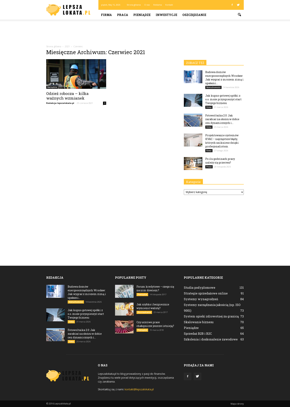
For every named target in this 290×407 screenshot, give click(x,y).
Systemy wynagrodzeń (201, 299)
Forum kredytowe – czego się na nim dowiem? (155, 288)
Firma (106, 15)
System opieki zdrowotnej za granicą (211, 316)
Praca (122, 15)
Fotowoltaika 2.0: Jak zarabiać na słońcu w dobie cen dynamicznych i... (222, 119)
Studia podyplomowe (199, 287)
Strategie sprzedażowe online (206, 293)
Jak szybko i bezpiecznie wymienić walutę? (152, 306)
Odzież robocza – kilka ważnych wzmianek (67, 96)
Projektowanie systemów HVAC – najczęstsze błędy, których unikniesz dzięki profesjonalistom (222, 141)
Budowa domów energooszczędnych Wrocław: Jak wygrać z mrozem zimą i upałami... (224, 77)
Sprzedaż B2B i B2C (198, 333)
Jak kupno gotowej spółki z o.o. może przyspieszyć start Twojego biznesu (223, 99)
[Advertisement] (145, 32)
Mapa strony (237, 403)
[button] (239, 14)
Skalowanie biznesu (199, 322)
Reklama (157, 4)
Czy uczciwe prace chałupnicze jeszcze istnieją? (155, 324)
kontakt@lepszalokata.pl (139, 389)
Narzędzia (52, 87)
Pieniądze (142, 15)
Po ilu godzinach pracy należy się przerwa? (220, 160)
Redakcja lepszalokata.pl (60, 103)
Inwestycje (166, 15)
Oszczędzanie (194, 15)
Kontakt (169, 4)
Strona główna (134, 4)
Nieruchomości (213, 87)
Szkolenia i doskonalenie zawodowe (211, 339)
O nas (147, 4)
